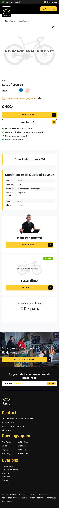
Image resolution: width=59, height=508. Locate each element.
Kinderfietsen (10, 21)
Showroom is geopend (12, 2)
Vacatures (5, 484)
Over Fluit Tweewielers (10, 470)
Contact (5, 480)
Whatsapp (7, 430)
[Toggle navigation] (54, 9)
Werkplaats (6, 473)
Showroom (6, 477)
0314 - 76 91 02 (9, 423)
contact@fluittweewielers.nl (14, 426)
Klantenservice (7, 466)
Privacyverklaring (35, 497)
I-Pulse (48, 494)
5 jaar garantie (50, 2)
